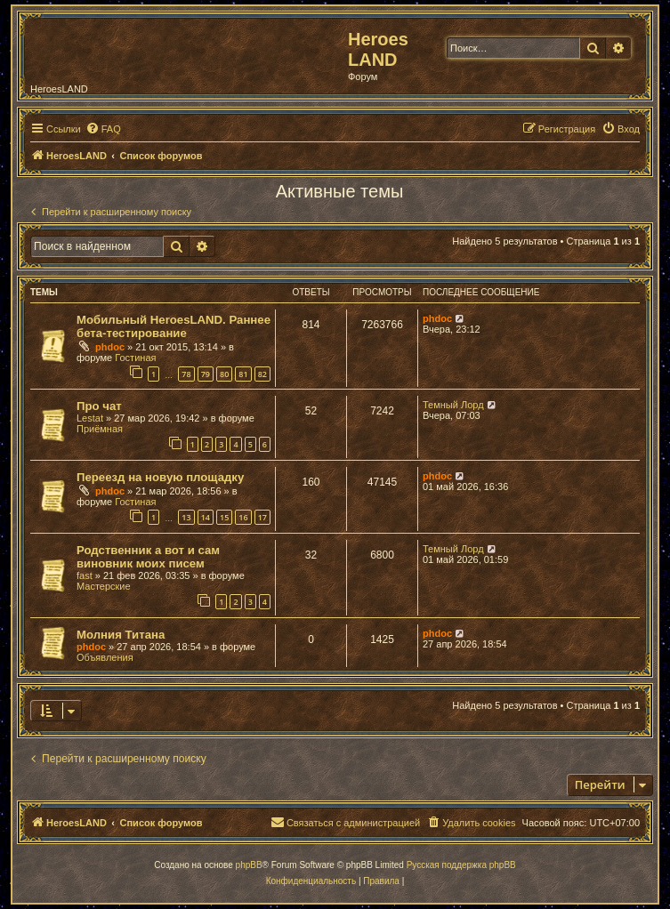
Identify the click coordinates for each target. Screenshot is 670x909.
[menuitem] (103, 129)
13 (186, 517)
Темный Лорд (453, 404)
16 (242, 517)
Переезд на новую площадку (160, 477)
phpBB (249, 865)
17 (262, 517)
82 (262, 374)
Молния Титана (121, 634)
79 (205, 374)
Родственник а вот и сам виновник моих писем (148, 556)
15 (224, 517)
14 (205, 517)
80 (224, 374)
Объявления (105, 657)
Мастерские (104, 586)
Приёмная (100, 428)
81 (242, 374)
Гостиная (135, 357)
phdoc (110, 347)
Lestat (90, 418)
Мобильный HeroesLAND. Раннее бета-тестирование (173, 326)
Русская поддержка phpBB (461, 865)
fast (85, 575)
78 (186, 374)
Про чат (99, 406)
